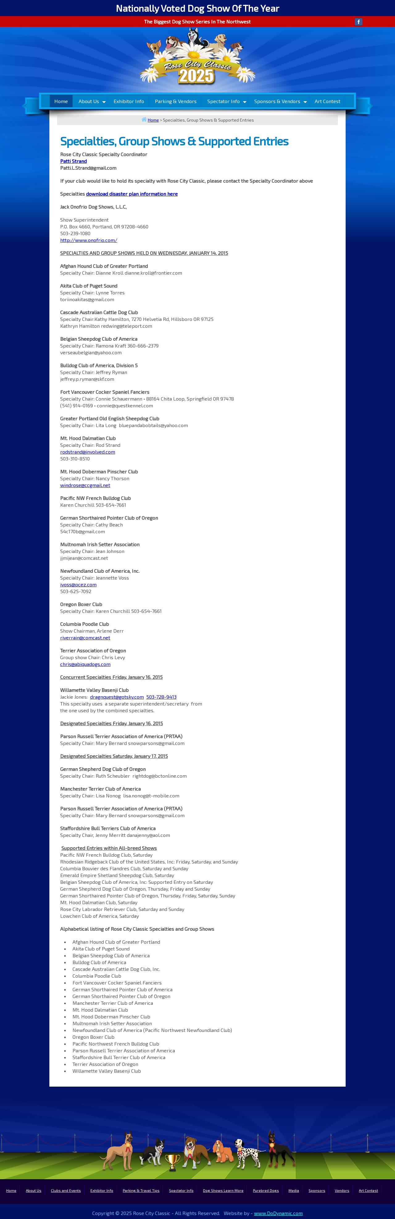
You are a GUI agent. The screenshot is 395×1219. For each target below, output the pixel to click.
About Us (89, 101)
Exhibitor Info (129, 101)
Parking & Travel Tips (141, 1190)
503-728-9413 (161, 697)
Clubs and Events (66, 1190)
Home (61, 101)
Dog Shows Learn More (223, 1190)
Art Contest (327, 101)
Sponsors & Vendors (277, 101)
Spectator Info (223, 101)
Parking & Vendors (176, 101)
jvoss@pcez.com (78, 584)
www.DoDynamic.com (278, 1213)
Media (294, 1190)
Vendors (342, 1190)
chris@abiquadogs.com (85, 664)
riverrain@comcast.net (85, 637)
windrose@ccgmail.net (85, 485)
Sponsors (317, 1190)
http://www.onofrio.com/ (88, 240)
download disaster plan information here (132, 194)
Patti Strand (73, 161)
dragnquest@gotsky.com (117, 697)
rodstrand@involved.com (87, 452)
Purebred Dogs (266, 1190)
